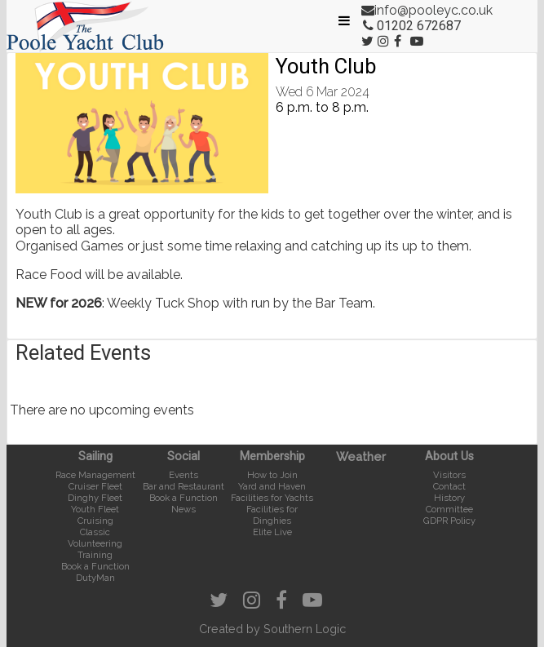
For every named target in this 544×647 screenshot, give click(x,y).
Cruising (95, 520)
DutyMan (95, 577)
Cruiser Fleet (95, 486)
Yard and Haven (272, 486)
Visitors (449, 475)
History (449, 497)
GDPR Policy (449, 520)
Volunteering (95, 543)
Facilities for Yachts (272, 497)
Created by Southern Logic (272, 629)
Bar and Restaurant (183, 486)
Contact (449, 486)
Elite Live (272, 532)
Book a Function (95, 566)
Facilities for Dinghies (272, 514)
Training (95, 555)
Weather (361, 456)
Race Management (95, 475)
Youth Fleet (95, 509)
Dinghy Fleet (95, 497)
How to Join (272, 475)
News (183, 509)
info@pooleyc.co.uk (433, 10)
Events (183, 475)
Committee (449, 509)
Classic (95, 532)
